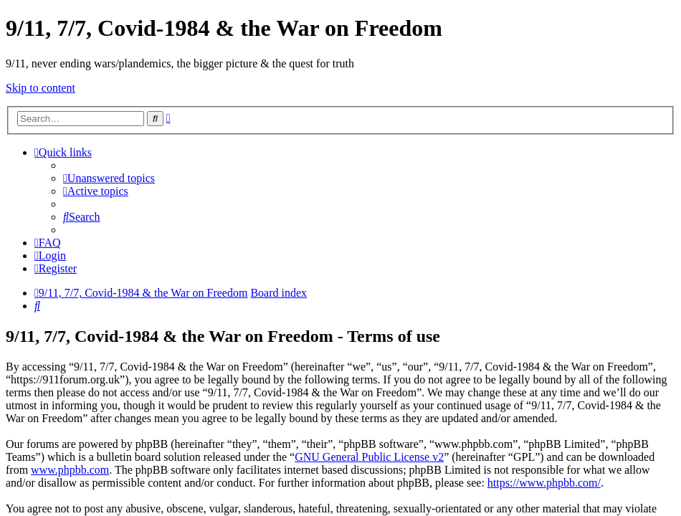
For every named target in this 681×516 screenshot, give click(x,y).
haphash (443, 506)
